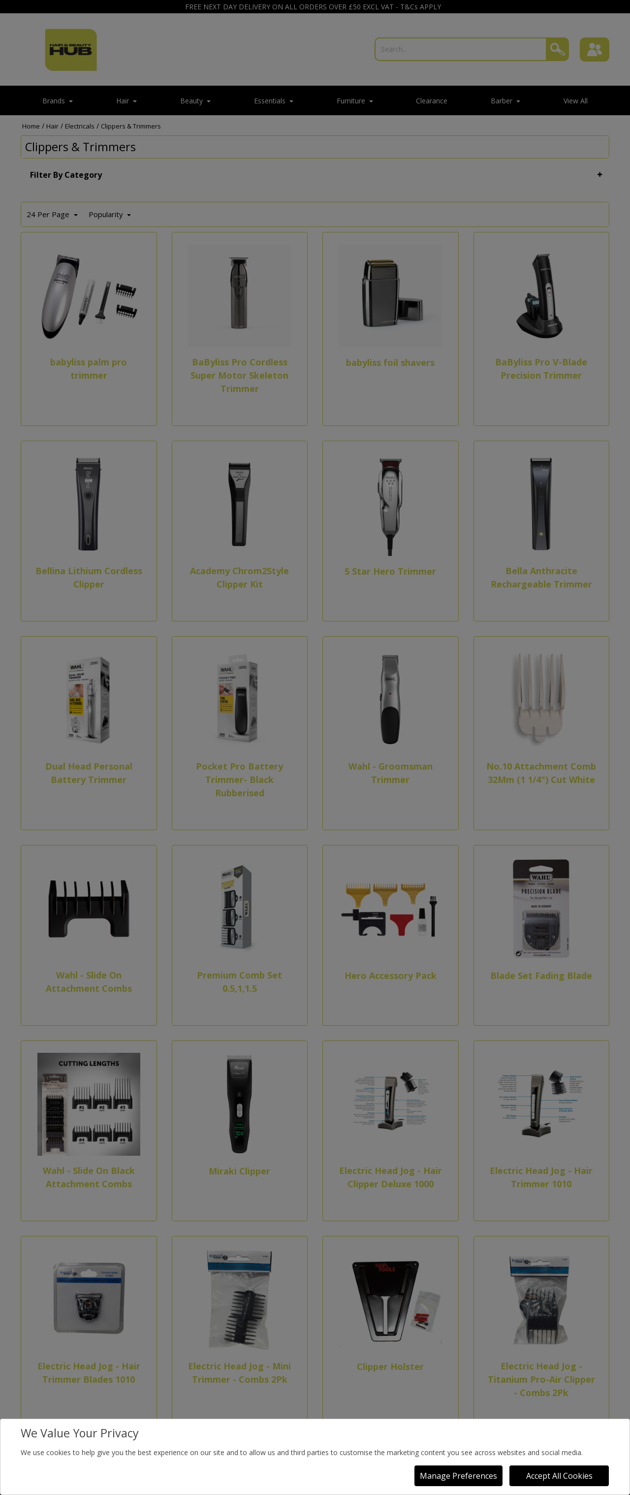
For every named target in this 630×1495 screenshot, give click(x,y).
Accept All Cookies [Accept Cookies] (559, 1475)
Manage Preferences (458, 1475)
